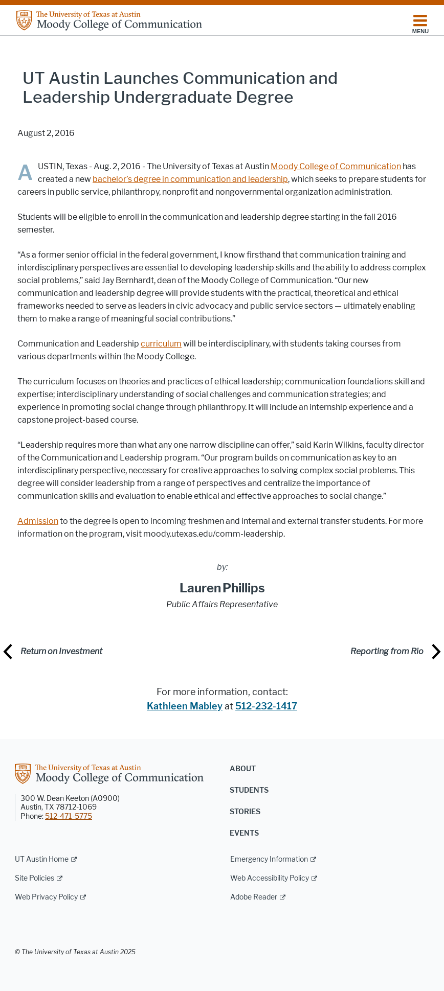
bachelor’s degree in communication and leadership (190, 179)
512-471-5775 (68, 816)
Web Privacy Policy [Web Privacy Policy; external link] (46, 897)
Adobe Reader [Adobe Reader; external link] (253, 897)
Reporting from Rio (387, 651)
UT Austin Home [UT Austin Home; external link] (42, 859)
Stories (245, 812)
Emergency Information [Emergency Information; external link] (269, 859)
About (243, 769)
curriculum (161, 344)
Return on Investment (61, 651)
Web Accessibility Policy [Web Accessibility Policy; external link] (269, 878)
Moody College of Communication (336, 166)
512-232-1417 (266, 706)
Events (244, 833)
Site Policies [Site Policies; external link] (34, 878)
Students (249, 790)
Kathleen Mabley (185, 706)
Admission (37, 521)
